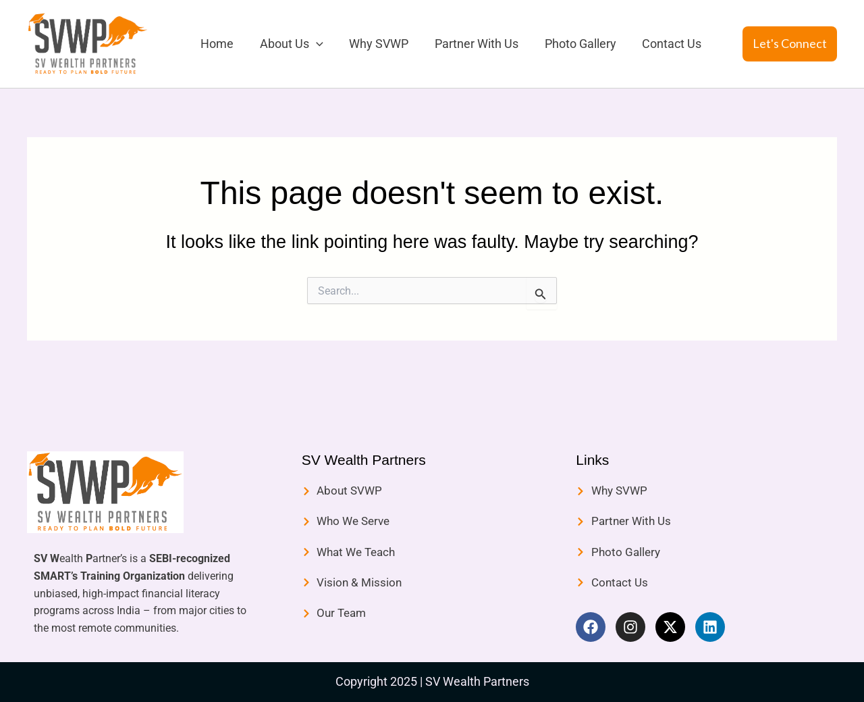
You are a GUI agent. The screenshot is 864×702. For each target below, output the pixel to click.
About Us (289, 44)
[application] (313, 44)
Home (216, 43)
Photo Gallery (572, 43)
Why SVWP (374, 43)
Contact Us (662, 43)
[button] (789, 43)
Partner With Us (470, 43)
